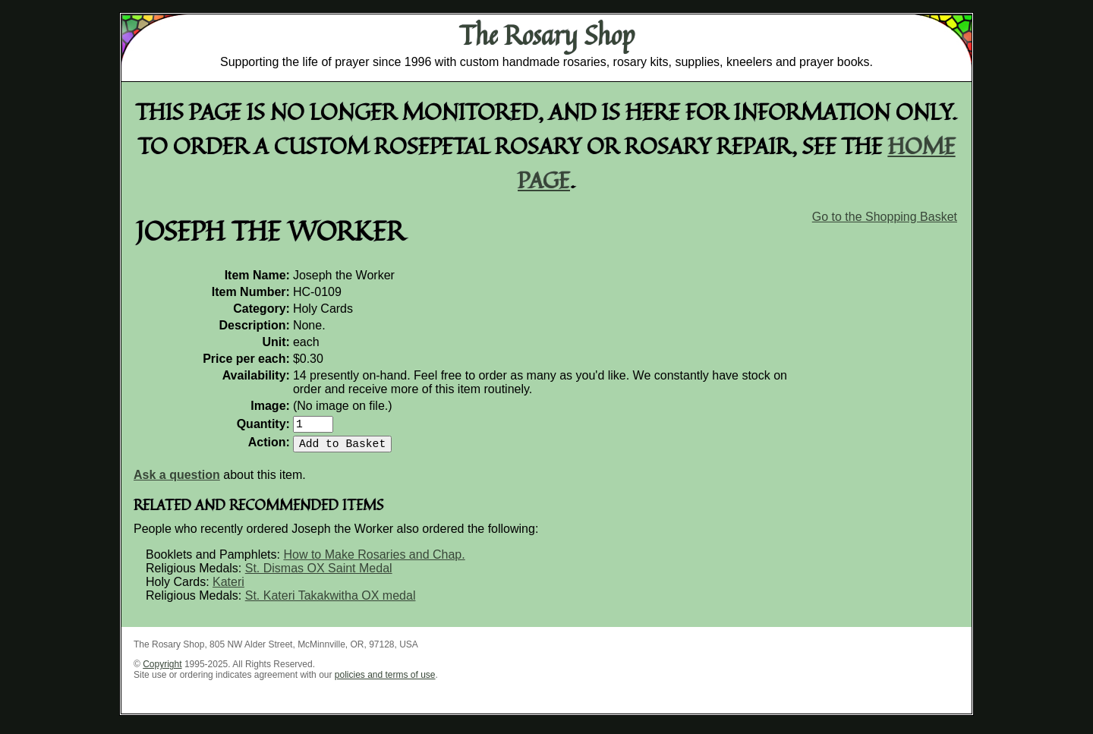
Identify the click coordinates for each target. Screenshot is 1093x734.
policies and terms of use (385, 681)
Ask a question (177, 480)
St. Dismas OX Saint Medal (318, 574)
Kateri (228, 587)
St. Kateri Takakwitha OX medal (330, 601)
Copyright (162, 670)
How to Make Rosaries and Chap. (374, 560)
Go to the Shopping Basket (884, 216)
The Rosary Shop (547, 34)
